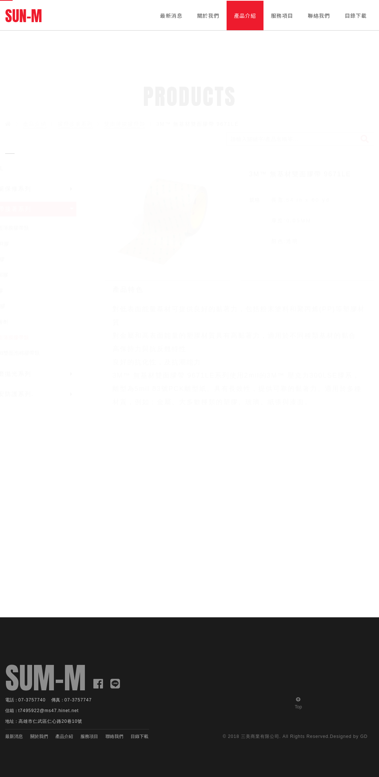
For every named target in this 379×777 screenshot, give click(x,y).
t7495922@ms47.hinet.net (48, 710)
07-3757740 (32, 700)
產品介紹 (245, 15)
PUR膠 (15, 244)
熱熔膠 (15, 275)
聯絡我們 (319, 15)
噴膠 (13, 291)
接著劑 (15, 322)
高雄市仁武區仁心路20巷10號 (50, 721)
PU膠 (14, 306)
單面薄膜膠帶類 (25, 228)
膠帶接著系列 (75, 124)
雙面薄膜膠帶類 (124, 124)
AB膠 (13, 259)
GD (364, 736)
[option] (167, 220)
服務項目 (282, 15)
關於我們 (208, 15)
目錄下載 (356, 15)
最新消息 (171, 15)
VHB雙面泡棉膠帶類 (31, 353)
